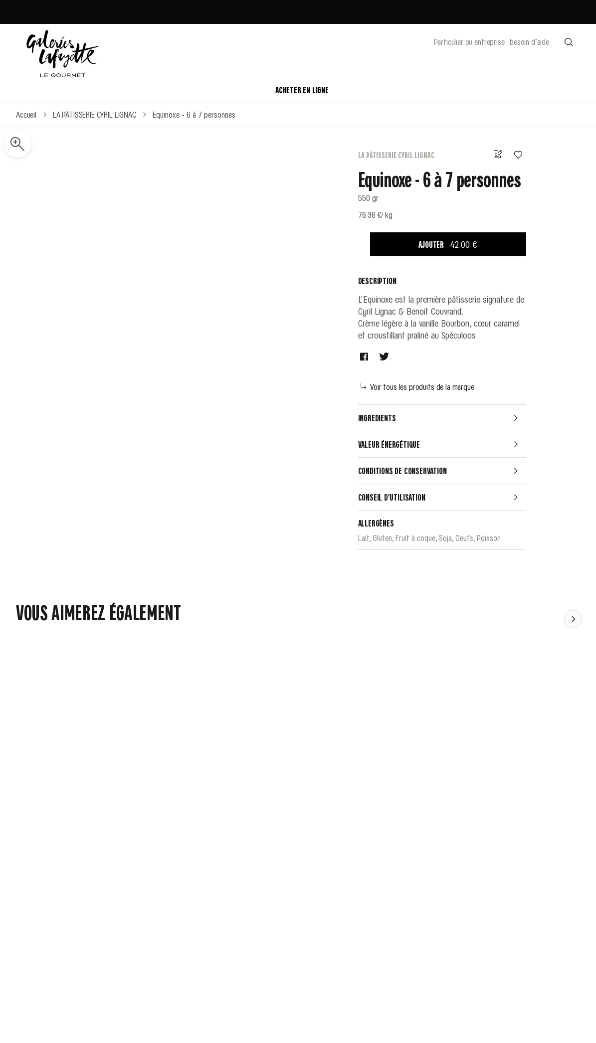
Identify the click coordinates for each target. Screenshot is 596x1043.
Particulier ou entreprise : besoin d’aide (491, 41)
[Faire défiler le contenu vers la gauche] (573, 619)
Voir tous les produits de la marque (417, 386)
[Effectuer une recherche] (568, 41)
